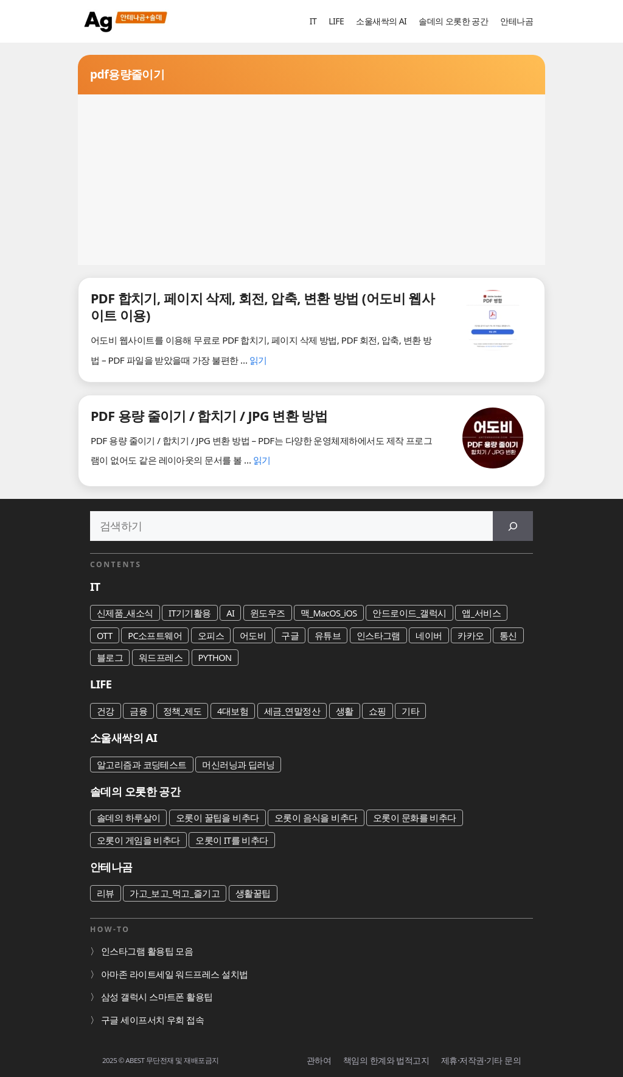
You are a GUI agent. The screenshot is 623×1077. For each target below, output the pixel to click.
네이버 (429, 635)
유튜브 (328, 635)
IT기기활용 (190, 613)
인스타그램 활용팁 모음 (147, 951)
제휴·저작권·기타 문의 (481, 1060)
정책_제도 (182, 711)
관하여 (319, 1060)
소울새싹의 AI (381, 21)
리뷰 (105, 893)
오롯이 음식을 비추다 (316, 817)
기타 (410, 711)
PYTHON (215, 657)
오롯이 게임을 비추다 (138, 840)
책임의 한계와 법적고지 (386, 1060)
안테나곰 (516, 21)
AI (230, 613)
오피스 (211, 635)
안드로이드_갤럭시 (409, 613)
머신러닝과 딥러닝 (238, 764)
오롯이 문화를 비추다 (414, 817)
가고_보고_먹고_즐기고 (175, 893)
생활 (344, 711)
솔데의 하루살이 (128, 817)
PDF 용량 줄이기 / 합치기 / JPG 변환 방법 (209, 416)
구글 (290, 635)
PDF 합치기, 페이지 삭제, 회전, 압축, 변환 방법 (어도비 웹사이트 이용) (262, 306)
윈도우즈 (267, 613)
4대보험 (232, 711)
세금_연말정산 (292, 711)
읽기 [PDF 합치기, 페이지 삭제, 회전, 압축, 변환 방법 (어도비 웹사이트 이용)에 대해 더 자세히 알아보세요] (258, 360)
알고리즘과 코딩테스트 (142, 764)
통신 (508, 635)
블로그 (110, 657)
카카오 (471, 635)
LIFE (336, 21)
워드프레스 (161, 657)
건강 (105, 711)
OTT (105, 635)
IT (313, 21)
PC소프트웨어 (155, 635)
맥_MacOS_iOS (329, 613)
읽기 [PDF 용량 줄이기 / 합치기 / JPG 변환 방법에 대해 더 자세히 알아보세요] (262, 460)
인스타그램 (378, 635)
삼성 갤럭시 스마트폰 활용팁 (157, 996)
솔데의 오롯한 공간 (453, 21)
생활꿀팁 (253, 893)
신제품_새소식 (125, 613)
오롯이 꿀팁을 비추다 (217, 817)
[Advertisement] (311, 179)
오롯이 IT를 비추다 (231, 840)
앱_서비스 (481, 613)
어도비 (253, 635)
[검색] (513, 526)
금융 (138, 711)
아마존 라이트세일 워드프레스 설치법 (174, 974)
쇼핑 (377, 711)
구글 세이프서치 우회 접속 (152, 1020)
